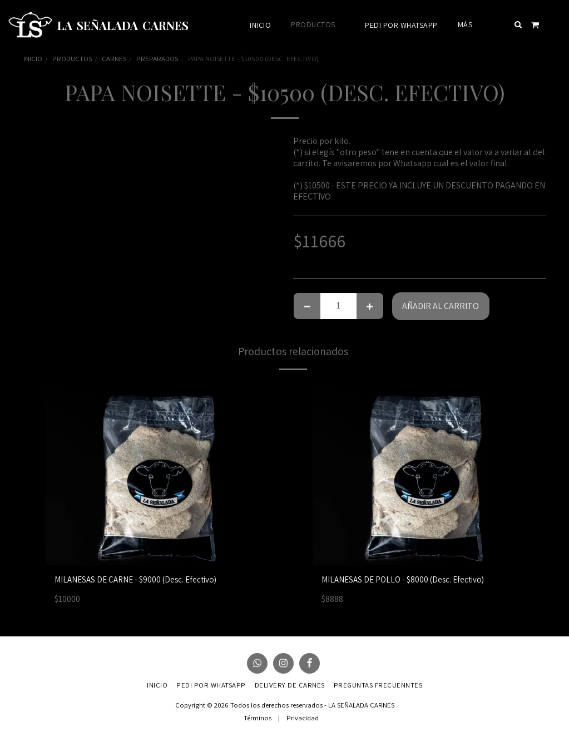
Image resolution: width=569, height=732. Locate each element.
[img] (168, 473)
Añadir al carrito (440, 306)
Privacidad (302, 718)
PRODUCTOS (72, 58)
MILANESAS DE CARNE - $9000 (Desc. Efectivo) (139, 580)
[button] (518, 24)
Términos (257, 718)
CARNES (114, 58)
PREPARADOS (157, 58)
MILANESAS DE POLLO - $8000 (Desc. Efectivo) (406, 580)
